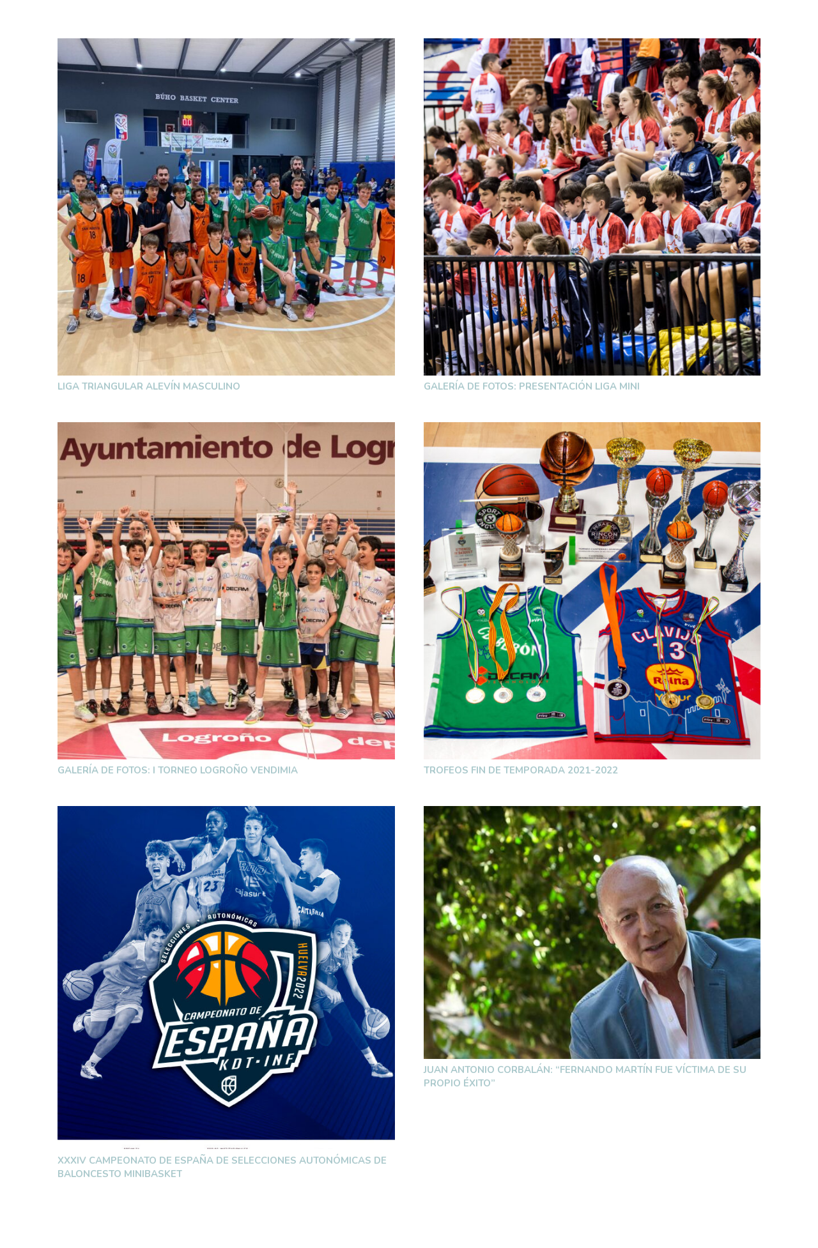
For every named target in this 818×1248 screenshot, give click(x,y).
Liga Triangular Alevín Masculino (149, 386)
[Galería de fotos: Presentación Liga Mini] (592, 207)
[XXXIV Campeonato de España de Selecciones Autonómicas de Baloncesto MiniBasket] (226, 977)
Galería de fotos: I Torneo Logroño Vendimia (178, 770)
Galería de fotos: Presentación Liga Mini (532, 386)
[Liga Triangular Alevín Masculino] (226, 207)
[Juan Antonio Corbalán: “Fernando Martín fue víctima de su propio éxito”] (592, 932)
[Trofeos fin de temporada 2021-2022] (592, 590)
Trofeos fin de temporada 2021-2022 (521, 770)
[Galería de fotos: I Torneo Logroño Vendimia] (226, 590)
